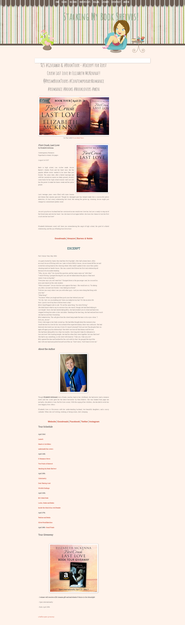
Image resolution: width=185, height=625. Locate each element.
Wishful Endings (44, 488)
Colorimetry (42, 478)
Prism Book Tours (78, 138)
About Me (126, 2)
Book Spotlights (85, 2)
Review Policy (116, 2)
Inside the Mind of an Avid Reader (49, 508)
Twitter (84, 421)
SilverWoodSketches (45, 522)
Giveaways (105, 2)
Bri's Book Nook (43, 498)
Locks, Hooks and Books (46, 503)
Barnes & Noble (85, 238)
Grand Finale (50, 527)
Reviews (64, 2)
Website (52, 421)
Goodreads (60, 238)
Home (57, 2)
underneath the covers (45, 449)
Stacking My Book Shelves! (101, 17)
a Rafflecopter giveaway (46, 617)
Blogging (96, 2)
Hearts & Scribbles (44, 444)
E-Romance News (44, 459)
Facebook (75, 421)
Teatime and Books (44, 517)
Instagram (94, 421)
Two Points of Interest (45, 464)
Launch (40, 439)
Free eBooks (73, 2)
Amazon (71, 238)
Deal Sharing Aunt (44, 483)
